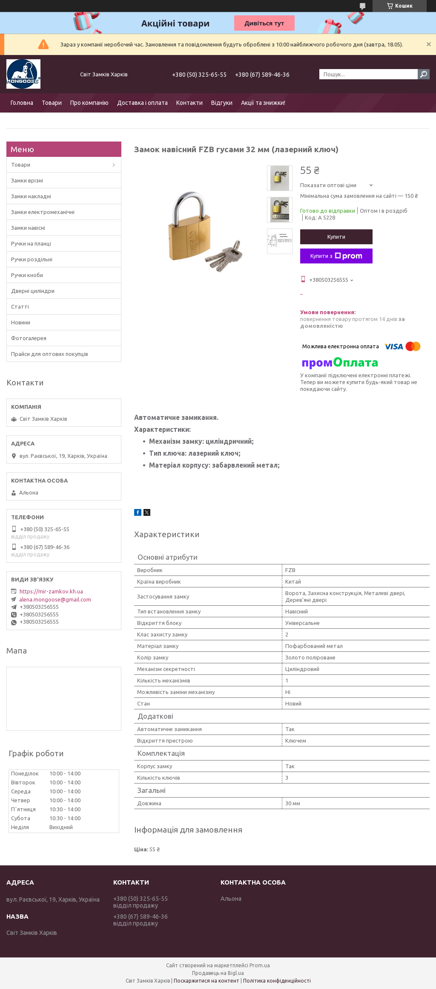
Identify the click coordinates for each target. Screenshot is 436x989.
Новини (20, 322)
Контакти (189, 102)
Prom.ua (260, 965)
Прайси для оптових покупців (49, 354)
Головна (22, 102)
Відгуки (221, 102)
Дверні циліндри (32, 291)
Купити (336, 237)
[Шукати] (424, 74)
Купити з (336, 256)
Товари (52, 102)
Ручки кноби (27, 275)
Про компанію (89, 102)
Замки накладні (31, 196)
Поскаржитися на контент (206, 980)
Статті (20, 306)
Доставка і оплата (142, 102)
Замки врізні (27, 180)
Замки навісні (28, 228)
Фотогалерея (28, 338)
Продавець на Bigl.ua (218, 973)
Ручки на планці (31, 243)
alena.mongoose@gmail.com (55, 599)
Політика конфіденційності (277, 980)
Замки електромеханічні (43, 212)
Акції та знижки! (263, 102)
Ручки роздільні (31, 259)
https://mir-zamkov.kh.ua (51, 591)
